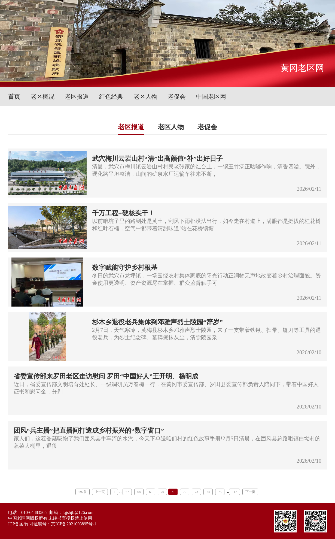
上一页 (100, 492)
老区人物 (145, 96)
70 (162, 492)
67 (127, 492)
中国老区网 (211, 96)
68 (139, 492)
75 (219, 492)
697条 (82, 492)
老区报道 (77, 96)
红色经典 (111, 96)
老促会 (177, 96)
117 (234, 492)
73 (196, 492)
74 (208, 492)
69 (150, 492)
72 (184, 492)
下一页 (250, 492)
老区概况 (42, 96)
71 (173, 492)
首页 (14, 96)
